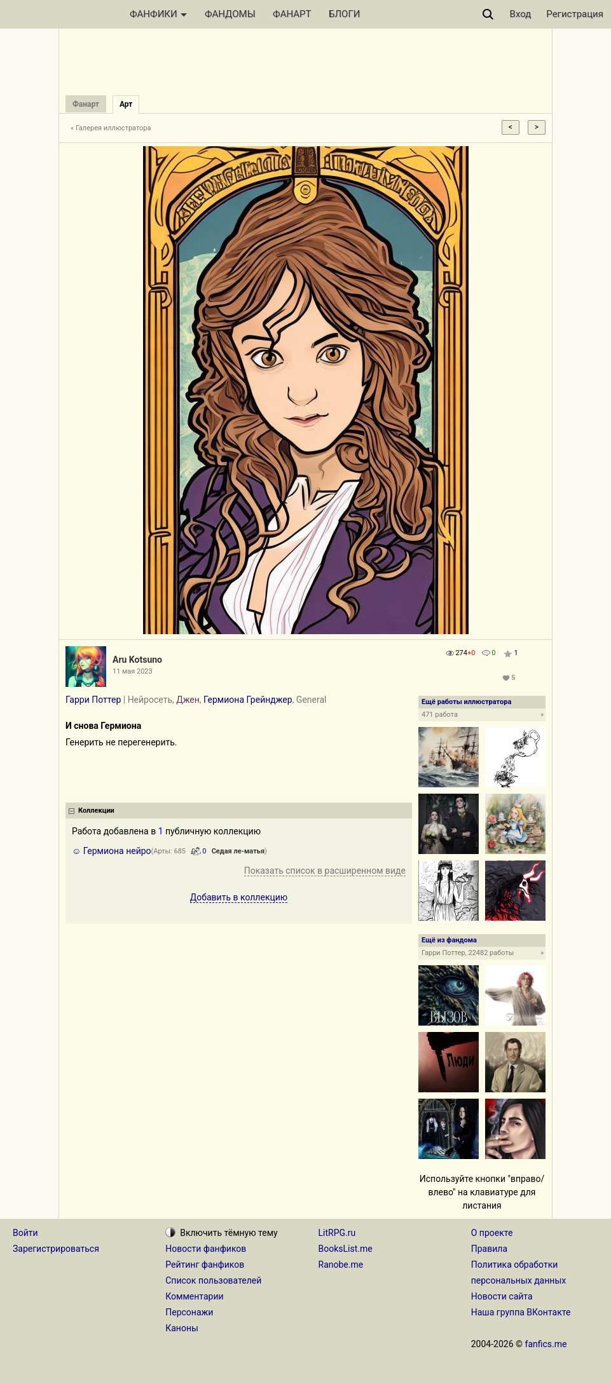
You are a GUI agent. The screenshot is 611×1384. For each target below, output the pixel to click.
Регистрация (574, 14)
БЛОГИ (344, 14)
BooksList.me (346, 1249)
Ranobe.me (341, 1264)
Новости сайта (502, 1296)
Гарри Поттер (93, 700)
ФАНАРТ (292, 14)
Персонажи (189, 1312)
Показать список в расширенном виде (325, 870)
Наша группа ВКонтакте (521, 1312)
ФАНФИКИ (158, 14)
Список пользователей (213, 1280)
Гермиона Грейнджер (247, 700)
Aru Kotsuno (137, 660)
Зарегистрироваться (56, 1249)
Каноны (181, 1328)
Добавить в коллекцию (239, 897)
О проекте (492, 1233)
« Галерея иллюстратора (111, 128)
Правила (489, 1249)
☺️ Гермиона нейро (111, 851)
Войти (25, 1233)
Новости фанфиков (205, 1249)
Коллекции (96, 810)
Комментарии (194, 1296)
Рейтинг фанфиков (204, 1264)
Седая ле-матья (238, 851)
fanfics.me (546, 1344)
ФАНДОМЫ (230, 14)
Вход (521, 14)
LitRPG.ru (337, 1233)
